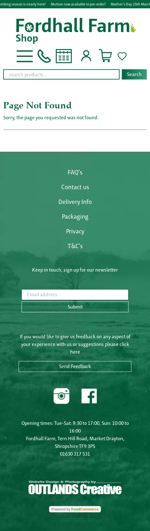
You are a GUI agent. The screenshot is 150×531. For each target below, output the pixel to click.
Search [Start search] (134, 74)
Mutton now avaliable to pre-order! (78, 4)
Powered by (74, 509)
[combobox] (75, 74)
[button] (25, 56)
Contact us (75, 187)
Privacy (75, 231)
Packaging (75, 216)
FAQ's (75, 172)
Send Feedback (75, 366)
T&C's (75, 246)
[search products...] (61, 74)
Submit (75, 307)
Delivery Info (75, 202)
